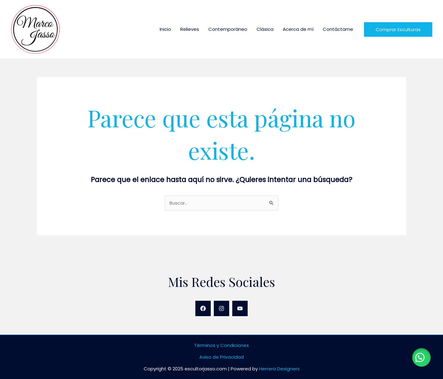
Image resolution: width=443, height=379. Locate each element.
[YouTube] (240, 308)
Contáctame (338, 29)
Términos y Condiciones (221, 345)
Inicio (165, 29)
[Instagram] (221, 308)
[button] (421, 357)
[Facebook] (203, 308)
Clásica (265, 29)
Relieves (189, 29)
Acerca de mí (298, 29)
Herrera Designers (279, 368)
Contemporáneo (227, 29)
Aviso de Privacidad (221, 357)
